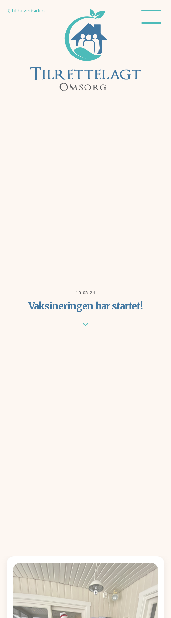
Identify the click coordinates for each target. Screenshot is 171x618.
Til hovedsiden (26, 10)
